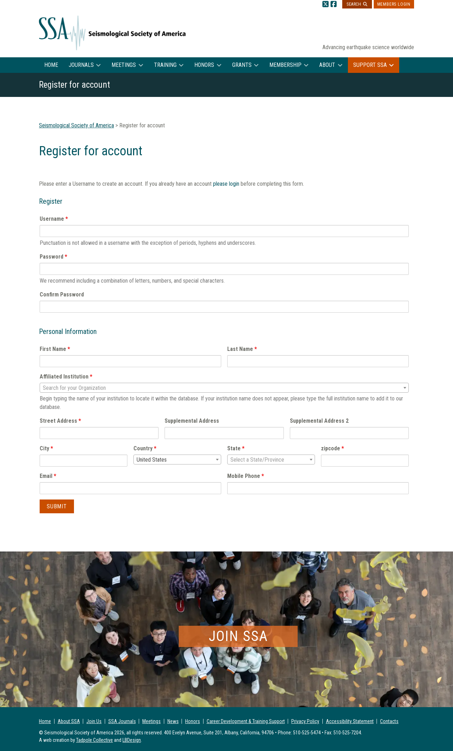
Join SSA (238, 636)
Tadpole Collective (94, 740)
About (327, 65)
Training (165, 65)
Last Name (242, 349)
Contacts (389, 721)
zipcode (332, 448)
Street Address (60, 420)
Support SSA (370, 65)
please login (226, 183)
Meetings (123, 65)
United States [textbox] (152, 459)
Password (53, 256)
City (46, 448)
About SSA (69, 721)
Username (54, 218)
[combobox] (224, 388)
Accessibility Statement (350, 721)
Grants (242, 65)
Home (51, 65)
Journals (81, 65)
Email (48, 476)
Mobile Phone (245, 476)
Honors (204, 65)
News (173, 721)
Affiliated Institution (66, 376)
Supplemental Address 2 (319, 420)
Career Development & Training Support (246, 721)
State (236, 448)
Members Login (394, 4)
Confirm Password (62, 294)
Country (144, 448)
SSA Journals (122, 721)
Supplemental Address (192, 420)
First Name (55, 349)
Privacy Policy (305, 721)
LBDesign (131, 740)
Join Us (94, 721)
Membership (285, 65)
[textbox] (224, 388)
